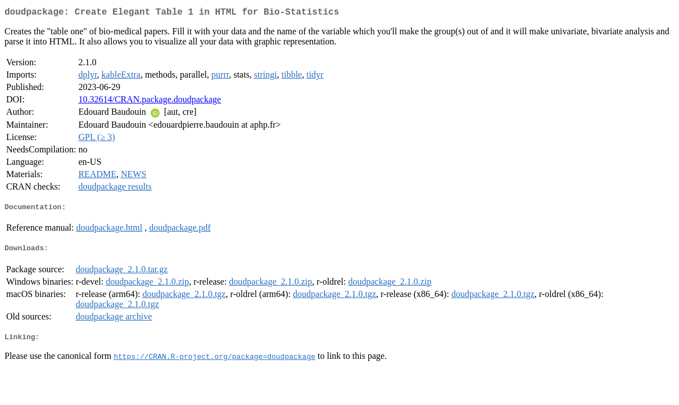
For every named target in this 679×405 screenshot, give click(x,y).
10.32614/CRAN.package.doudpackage (149, 101)
